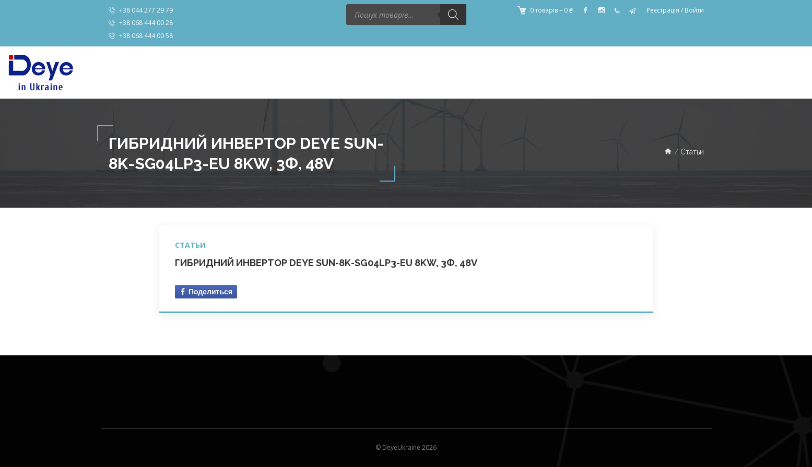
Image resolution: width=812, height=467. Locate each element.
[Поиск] (453, 14)
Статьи (190, 245)
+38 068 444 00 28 (146, 22)
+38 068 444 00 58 (146, 35)
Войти (694, 10)
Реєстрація (662, 10)
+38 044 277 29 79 (146, 10)
